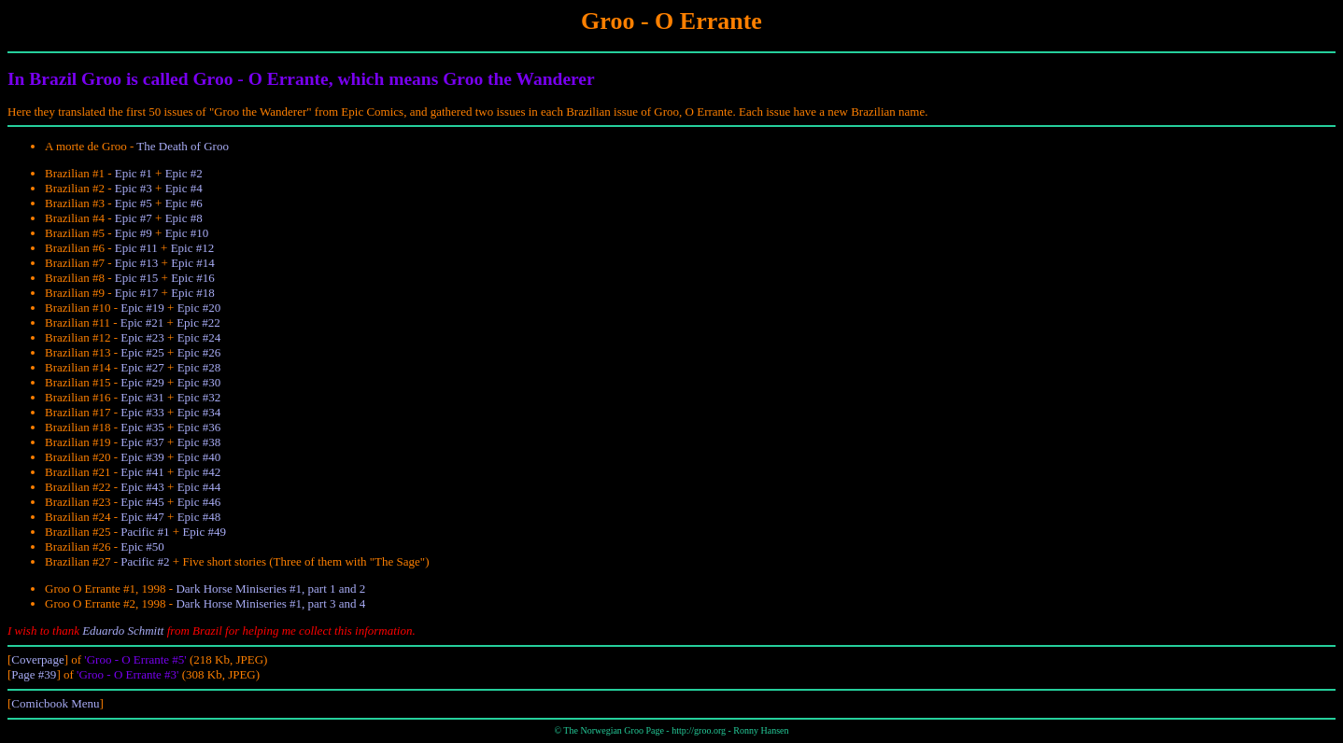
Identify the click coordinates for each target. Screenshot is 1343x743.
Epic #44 (199, 487)
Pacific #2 (144, 561)
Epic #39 (142, 457)
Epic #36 (199, 427)
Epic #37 (142, 442)
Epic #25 (142, 352)
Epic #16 (193, 278)
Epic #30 (199, 382)
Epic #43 (142, 487)
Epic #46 (199, 502)
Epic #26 (199, 352)
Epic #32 (199, 397)
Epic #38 (199, 442)
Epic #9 (133, 233)
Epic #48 (199, 517)
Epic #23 (142, 337)
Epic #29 (142, 382)
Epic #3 (133, 188)
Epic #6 (184, 203)
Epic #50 (142, 547)
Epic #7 (133, 218)
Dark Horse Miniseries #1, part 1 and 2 (270, 589)
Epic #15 (137, 278)
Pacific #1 (144, 532)
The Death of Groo (182, 146)
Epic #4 (184, 188)
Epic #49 (204, 532)
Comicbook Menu (55, 703)
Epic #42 (199, 472)
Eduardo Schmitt (122, 631)
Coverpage (37, 659)
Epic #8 (184, 218)
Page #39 (33, 674)
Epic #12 (193, 248)
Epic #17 (137, 293)
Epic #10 (187, 233)
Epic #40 (199, 457)
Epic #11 (136, 248)
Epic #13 (137, 263)
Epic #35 (142, 427)
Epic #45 (142, 502)
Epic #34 (199, 412)
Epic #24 (199, 337)
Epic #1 (133, 173)
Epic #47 (142, 517)
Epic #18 (193, 293)
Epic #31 (142, 397)
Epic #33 (142, 412)
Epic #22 (198, 322)
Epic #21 (142, 322)
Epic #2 (184, 173)
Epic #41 (142, 472)
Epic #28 (199, 367)
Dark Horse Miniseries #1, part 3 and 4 (270, 603)
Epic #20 (199, 308)
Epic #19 (142, 308)
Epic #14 (193, 263)
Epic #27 (142, 367)
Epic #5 (133, 203)
